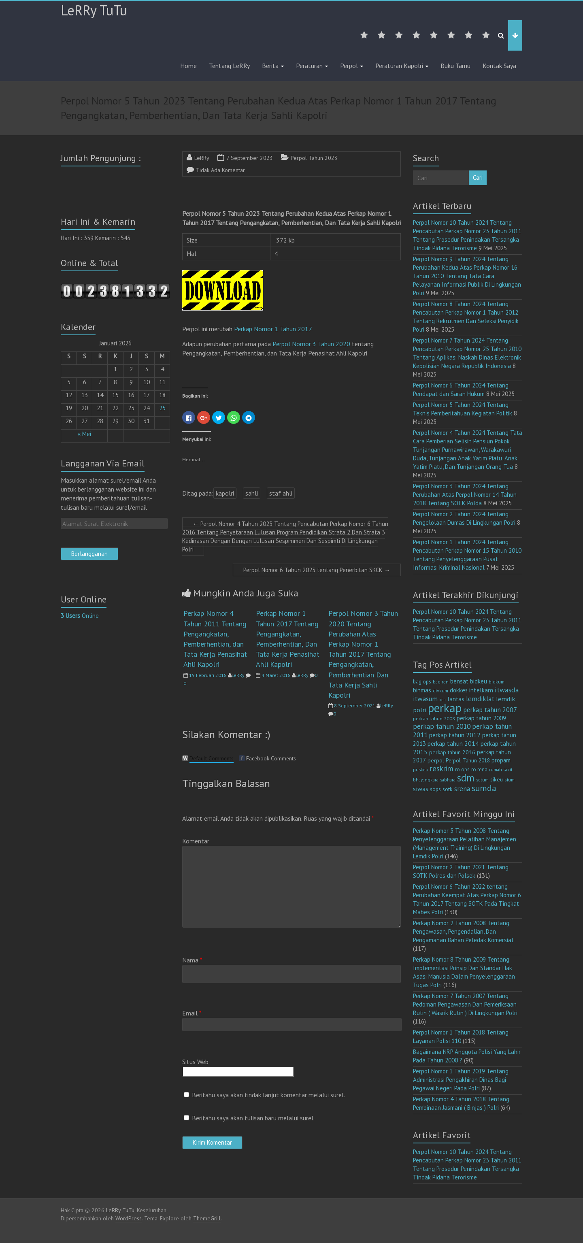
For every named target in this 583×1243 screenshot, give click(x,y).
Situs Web (195, 1062)
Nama (192, 960)
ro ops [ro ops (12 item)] (462, 769)
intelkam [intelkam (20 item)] (481, 690)
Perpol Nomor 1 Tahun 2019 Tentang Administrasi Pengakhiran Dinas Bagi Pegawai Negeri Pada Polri (461, 1079)
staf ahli (280, 493)
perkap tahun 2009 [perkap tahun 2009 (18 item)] (481, 718)
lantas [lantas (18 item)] (455, 699)
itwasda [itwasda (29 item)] (507, 689)
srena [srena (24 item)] (462, 788)
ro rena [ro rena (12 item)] (479, 769)
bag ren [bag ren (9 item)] (441, 682)
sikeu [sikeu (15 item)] (496, 779)
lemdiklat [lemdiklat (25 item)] (480, 698)
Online (80, 615)
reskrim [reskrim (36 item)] (441, 768)
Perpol (349, 66)
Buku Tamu (455, 66)
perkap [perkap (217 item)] (445, 707)
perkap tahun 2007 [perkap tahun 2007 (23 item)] (490, 709)
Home (188, 66)
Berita (270, 66)
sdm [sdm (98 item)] (465, 777)
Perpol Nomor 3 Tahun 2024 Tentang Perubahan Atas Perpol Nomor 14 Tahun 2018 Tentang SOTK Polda (465, 494)
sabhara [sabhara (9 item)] (447, 780)
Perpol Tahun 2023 (314, 158)
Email (192, 1013)
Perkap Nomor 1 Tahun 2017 (273, 329)
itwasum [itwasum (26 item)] (425, 698)
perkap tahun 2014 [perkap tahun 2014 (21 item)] (453, 743)
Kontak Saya (499, 66)
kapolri (225, 493)
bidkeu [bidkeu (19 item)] (478, 681)
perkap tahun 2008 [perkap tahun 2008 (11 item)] (434, 718)
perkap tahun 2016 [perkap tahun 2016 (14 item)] (452, 752)
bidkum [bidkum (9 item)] (496, 682)
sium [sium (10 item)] (509, 780)
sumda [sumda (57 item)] (484, 788)
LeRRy (201, 158)
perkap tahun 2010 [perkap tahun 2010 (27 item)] (441, 726)
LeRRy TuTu (94, 10)
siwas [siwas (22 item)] (420, 789)
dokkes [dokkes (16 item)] (459, 690)
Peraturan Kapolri (399, 66)
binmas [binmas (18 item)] (422, 690)
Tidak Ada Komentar (220, 170)
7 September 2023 (249, 158)
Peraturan (309, 66)
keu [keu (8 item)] (442, 699)
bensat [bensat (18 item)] (459, 681)
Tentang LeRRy (229, 66)
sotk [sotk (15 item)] (448, 789)
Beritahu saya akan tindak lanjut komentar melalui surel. (268, 1095)
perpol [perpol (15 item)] (436, 760)
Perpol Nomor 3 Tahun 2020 (311, 344)
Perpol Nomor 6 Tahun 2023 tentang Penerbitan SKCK (316, 570)
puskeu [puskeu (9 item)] (420, 769)
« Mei (84, 434)
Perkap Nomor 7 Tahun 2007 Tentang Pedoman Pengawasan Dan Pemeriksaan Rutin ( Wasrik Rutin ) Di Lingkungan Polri (465, 1004)
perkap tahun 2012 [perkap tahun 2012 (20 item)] (455, 735)
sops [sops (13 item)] (435, 789)
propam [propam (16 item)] (501, 760)
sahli (251, 493)
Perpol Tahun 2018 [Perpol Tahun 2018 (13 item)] (468, 760)
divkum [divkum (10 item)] (440, 690)
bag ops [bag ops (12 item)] (422, 681)
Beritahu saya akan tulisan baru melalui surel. (253, 1118)
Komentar (195, 841)
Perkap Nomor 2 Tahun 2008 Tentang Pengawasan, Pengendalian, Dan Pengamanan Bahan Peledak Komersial (463, 931)
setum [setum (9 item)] (482, 780)
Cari (478, 177)
